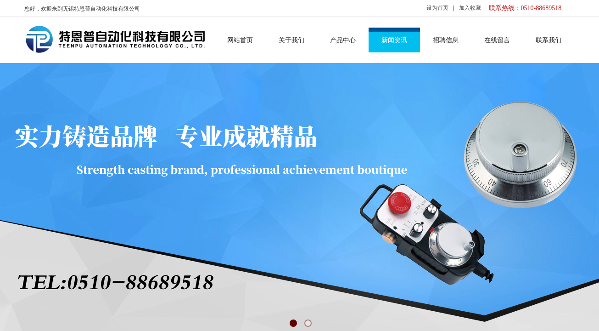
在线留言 (497, 40)
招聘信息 (446, 40)
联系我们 (548, 40)
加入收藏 (470, 8)
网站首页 (240, 40)
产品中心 (343, 40)
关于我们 (291, 40)
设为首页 (437, 8)
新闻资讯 (394, 40)
